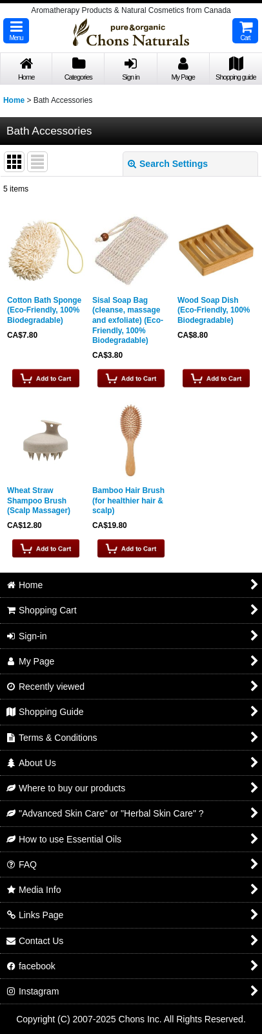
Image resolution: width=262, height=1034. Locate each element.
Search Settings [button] (168, 164)
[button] (16, 30)
